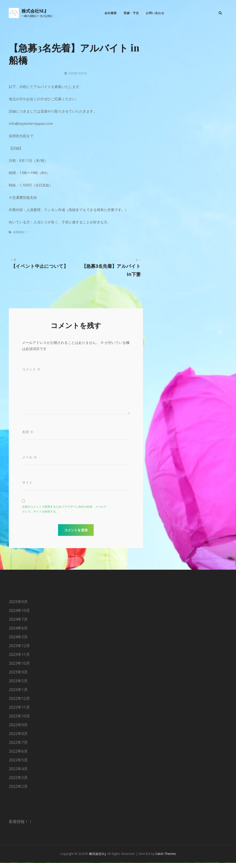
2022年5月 (18, 760)
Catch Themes (165, 854)
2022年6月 (18, 751)
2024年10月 (19, 611)
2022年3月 (18, 778)
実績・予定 (131, 13)
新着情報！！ (21, 232)
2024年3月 (18, 637)
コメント (31, 369)
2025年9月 (18, 602)
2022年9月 (18, 725)
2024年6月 (18, 628)
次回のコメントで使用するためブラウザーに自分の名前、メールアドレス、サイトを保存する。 (64, 509)
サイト (27, 483)
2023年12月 (19, 646)
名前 (27, 432)
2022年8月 (18, 734)
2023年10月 (19, 663)
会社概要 (110, 13)
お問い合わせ (155, 13)
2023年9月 (18, 672)
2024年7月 (18, 619)
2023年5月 (18, 681)
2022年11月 (19, 707)
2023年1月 (18, 690)
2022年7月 (18, 743)
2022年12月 (19, 699)
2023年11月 (19, 655)
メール (29, 457)
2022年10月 (19, 716)
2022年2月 (18, 787)
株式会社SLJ (34, 11)
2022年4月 (18, 769)
